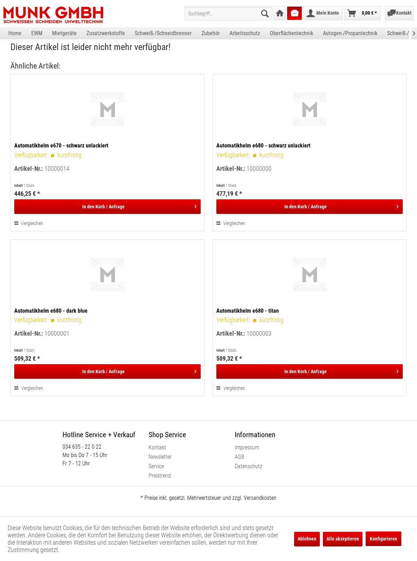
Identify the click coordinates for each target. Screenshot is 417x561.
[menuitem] (228, 14)
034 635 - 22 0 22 (81, 446)
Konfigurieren (383, 539)
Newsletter (160, 457)
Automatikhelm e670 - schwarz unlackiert (61, 145)
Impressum (247, 447)
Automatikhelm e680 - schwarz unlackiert (263, 145)
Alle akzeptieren (342, 539)
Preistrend (160, 475)
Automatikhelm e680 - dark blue (50, 310)
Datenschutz (248, 466)
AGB (239, 457)
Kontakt (157, 447)
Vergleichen (28, 223)
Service (156, 466)
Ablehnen (307, 539)
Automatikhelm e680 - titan (247, 310)
